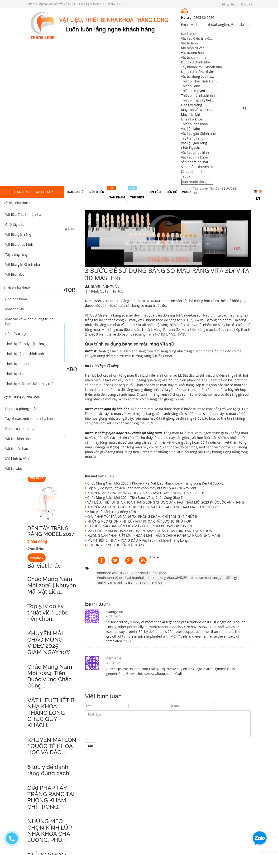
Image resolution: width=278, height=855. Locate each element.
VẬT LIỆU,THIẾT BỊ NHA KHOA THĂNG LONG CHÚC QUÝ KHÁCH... (51, 713)
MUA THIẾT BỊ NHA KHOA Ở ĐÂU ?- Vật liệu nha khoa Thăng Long (137, 540)
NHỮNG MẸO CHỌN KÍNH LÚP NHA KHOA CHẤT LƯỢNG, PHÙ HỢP (139, 521)
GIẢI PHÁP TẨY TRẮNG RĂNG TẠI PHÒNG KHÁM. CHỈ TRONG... (51, 797)
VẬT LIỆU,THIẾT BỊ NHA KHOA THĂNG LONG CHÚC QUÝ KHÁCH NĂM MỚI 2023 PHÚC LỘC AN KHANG (165, 502)
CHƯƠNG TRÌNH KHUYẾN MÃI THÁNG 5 (118, 545)
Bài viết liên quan (99, 476)
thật (128, 582)
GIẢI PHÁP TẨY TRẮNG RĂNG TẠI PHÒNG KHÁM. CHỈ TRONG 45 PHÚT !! (142, 516)
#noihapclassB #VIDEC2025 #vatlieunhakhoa (131, 573)
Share (154, 557)
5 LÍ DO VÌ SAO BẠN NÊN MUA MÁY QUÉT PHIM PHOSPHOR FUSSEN (139, 526)
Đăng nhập (229, 4)
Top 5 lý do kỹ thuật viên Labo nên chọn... (48, 612)
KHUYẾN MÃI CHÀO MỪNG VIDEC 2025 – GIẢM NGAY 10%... (50, 643)
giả (236, 577)
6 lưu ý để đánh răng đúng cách (48, 770)
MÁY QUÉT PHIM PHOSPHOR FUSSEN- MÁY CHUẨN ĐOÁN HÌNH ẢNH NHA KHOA (149, 530)
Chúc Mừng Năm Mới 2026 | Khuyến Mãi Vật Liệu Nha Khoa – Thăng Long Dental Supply (155, 483)
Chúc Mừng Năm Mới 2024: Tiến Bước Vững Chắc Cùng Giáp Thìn (137, 497)
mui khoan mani (109, 582)
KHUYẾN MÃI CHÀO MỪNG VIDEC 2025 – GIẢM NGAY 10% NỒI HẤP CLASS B (145, 492)
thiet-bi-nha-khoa (148, 582)
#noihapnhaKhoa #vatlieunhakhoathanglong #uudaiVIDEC (142, 577)
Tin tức (214, 189)
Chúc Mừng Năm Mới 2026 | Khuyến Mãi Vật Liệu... (51, 585)
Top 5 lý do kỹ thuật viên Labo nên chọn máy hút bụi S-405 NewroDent (142, 488)
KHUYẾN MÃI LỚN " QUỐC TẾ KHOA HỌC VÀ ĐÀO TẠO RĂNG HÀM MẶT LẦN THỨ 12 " (153, 507)
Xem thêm (36, 548)
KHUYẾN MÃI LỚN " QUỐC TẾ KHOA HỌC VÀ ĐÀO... (51, 746)
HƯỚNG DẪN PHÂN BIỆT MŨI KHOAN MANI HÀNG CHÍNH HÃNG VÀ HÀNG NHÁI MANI (153, 535)
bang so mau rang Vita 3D (211, 577)
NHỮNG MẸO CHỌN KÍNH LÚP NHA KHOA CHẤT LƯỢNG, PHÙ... (50, 830)
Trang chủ (200, 189)
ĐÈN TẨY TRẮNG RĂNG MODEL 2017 (50, 531)
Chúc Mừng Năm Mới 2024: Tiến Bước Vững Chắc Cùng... (49, 676)
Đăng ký (246, 4)
